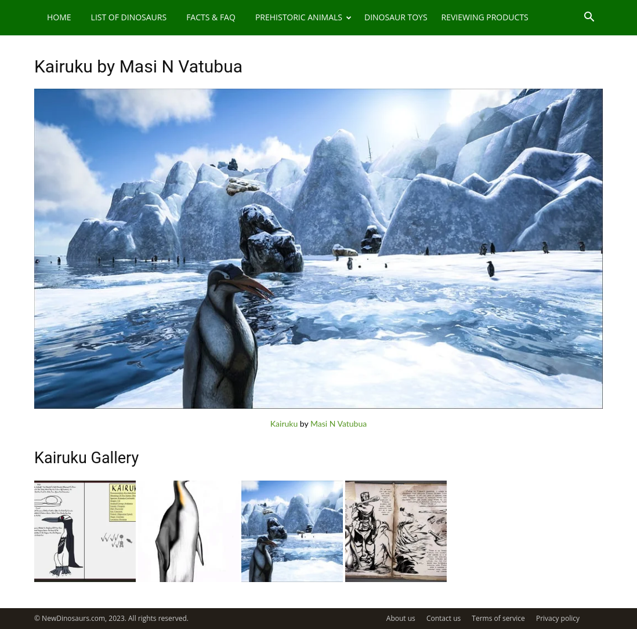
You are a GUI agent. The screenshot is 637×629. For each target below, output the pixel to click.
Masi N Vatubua (338, 423)
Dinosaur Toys (396, 17)
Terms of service (498, 618)
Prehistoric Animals (303, 17)
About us (400, 618)
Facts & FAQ (211, 17)
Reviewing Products (485, 17)
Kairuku (284, 423)
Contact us (443, 618)
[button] (589, 18)
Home (59, 17)
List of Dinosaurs (129, 17)
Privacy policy (558, 618)
